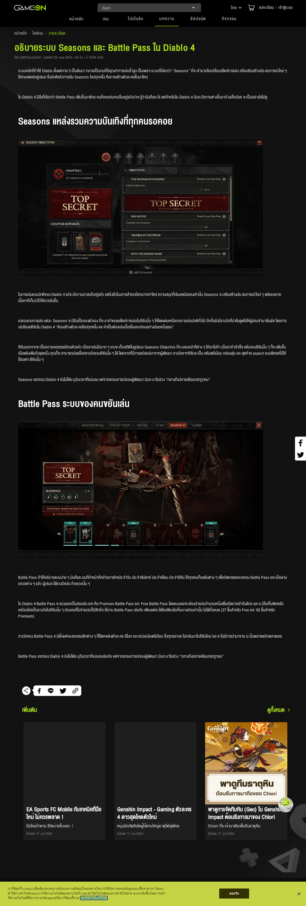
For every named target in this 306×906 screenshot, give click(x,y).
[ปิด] (298, 894)
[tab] (76, 21)
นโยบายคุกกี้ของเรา (93, 898)
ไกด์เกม (38, 33)
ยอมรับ (234, 893)
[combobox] (149, 7)
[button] (237, 7)
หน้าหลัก (20, 33)
